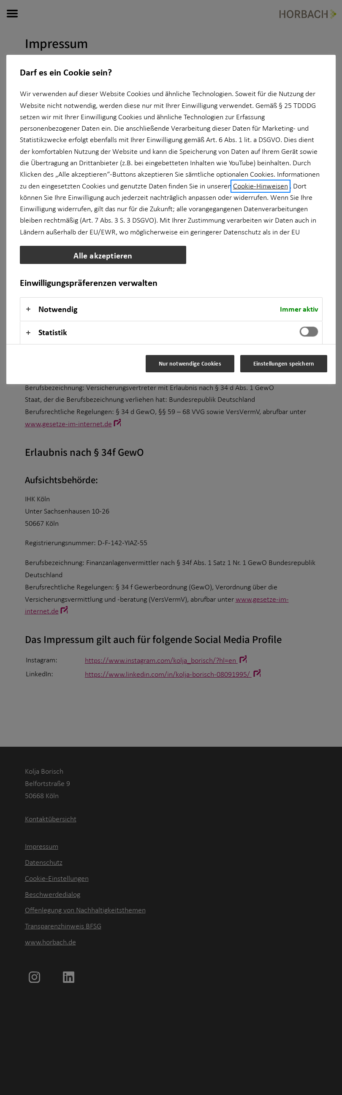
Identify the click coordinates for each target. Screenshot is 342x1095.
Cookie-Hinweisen (260, 186)
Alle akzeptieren (102, 255)
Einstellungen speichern (283, 363)
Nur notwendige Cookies (190, 363)
